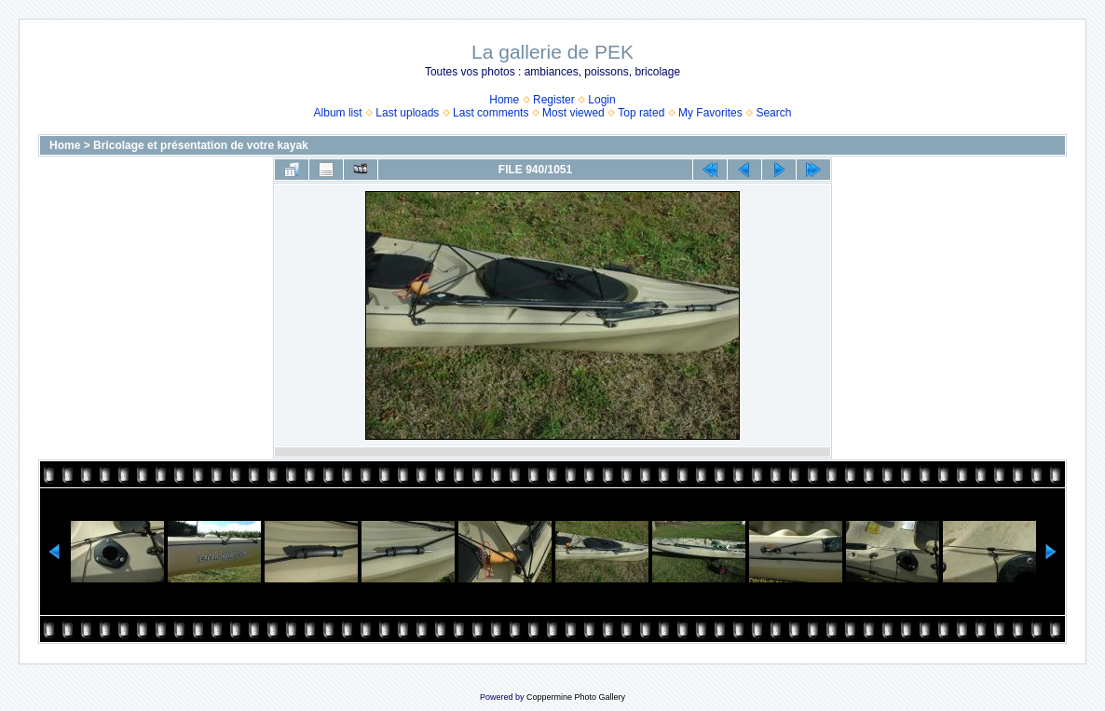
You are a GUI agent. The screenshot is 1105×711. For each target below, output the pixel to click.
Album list (338, 112)
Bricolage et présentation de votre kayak (200, 145)
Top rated (641, 112)
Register (554, 99)
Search (773, 112)
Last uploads (407, 112)
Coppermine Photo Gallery (575, 697)
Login (601, 99)
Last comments (490, 112)
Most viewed (573, 112)
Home (504, 99)
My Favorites (710, 112)
